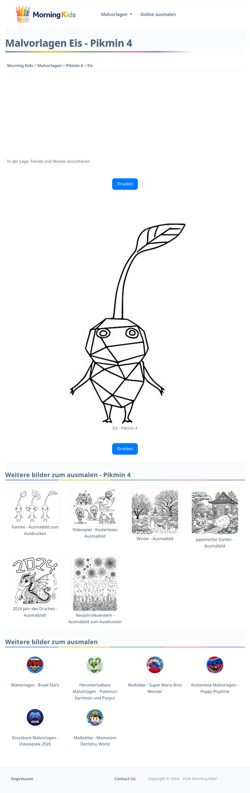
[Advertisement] (125, 114)
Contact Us (125, 778)
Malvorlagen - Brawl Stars (35, 671)
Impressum (22, 778)
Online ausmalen (158, 14)
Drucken (125, 184)
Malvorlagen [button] (115, 14)
